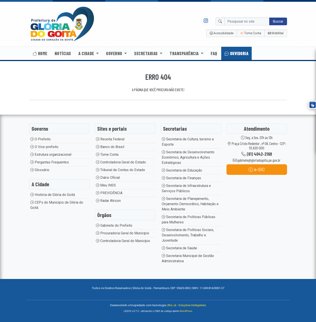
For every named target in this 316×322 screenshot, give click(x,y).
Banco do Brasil (110, 147)
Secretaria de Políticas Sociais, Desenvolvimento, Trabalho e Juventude (188, 235)
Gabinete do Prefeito (114, 225)
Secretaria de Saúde (179, 248)
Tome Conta (107, 154)
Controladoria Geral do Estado (121, 162)
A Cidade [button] (86, 53)
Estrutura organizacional (50, 154)
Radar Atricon (108, 201)
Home (39, 53)
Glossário (39, 170)
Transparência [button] (185, 53)
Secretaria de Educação (182, 170)
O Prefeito (40, 139)
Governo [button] (114, 53)
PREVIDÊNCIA (109, 193)
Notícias (63, 53)
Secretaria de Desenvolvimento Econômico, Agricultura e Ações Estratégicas (188, 157)
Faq (214, 53)
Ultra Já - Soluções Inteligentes (186, 305)
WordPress (186, 311)
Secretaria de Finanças (181, 178)
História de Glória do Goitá (52, 195)
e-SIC (257, 169)
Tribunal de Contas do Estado (120, 170)
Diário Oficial (108, 177)
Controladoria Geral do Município (123, 241)
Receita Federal (110, 139)
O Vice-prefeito (44, 147)
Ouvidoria (236, 53)
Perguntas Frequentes (49, 162)
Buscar (278, 21)
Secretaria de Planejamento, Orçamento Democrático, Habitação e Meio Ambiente (190, 204)
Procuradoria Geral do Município (122, 233)
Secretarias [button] (146, 53)
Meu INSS (106, 185)
